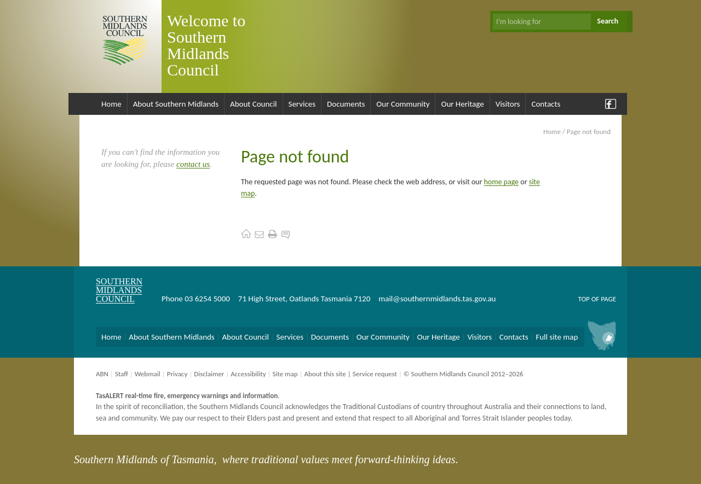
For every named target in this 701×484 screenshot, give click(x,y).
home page (501, 181)
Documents (346, 104)
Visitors (508, 104)
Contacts (545, 104)
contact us (193, 164)
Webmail (147, 374)
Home (111, 104)
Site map (284, 374)
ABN (102, 374)
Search (607, 21)
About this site (325, 374)
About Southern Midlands (176, 104)
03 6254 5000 (207, 299)
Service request (375, 374)
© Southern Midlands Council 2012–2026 (464, 374)
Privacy (177, 374)
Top (583, 299)
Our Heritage (462, 104)
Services (302, 104)
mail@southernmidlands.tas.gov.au (437, 299)
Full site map (557, 337)
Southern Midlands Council (119, 290)
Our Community (402, 104)
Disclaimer (209, 374)
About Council (253, 104)
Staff (121, 374)
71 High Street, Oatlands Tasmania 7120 (304, 299)
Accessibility (248, 374)
